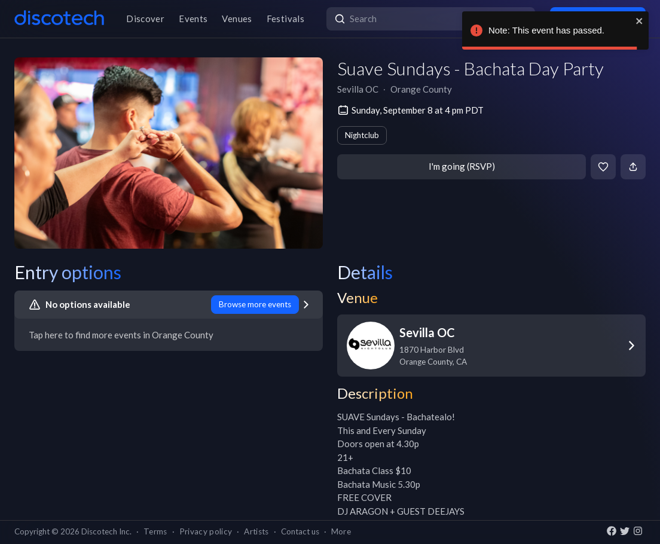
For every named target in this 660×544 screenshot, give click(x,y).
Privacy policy (206, 531)
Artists (256, 531)
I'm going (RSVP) (462, 166)
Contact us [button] (300, 531)
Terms (155, 531)
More (341, 531)
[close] (639, 21)
